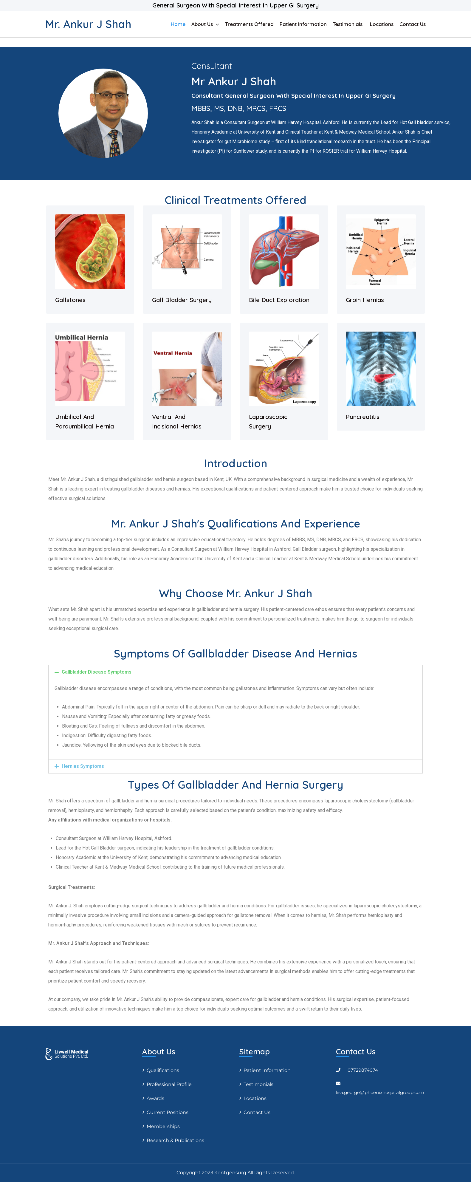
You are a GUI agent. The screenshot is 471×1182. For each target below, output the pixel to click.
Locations (381, 24)
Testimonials (348, 24)
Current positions (167, 1112)
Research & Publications (175, 1140)
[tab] (235, 672)
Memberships (163, 1126)
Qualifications (163, 1070)
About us (202, 24)
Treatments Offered (249, 24)
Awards (155, 1098)
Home (178, 24)
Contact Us (412, 24)
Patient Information (303, 24)
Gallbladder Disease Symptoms (96, 672)
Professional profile (169, 1084)
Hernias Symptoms (83, 766)
